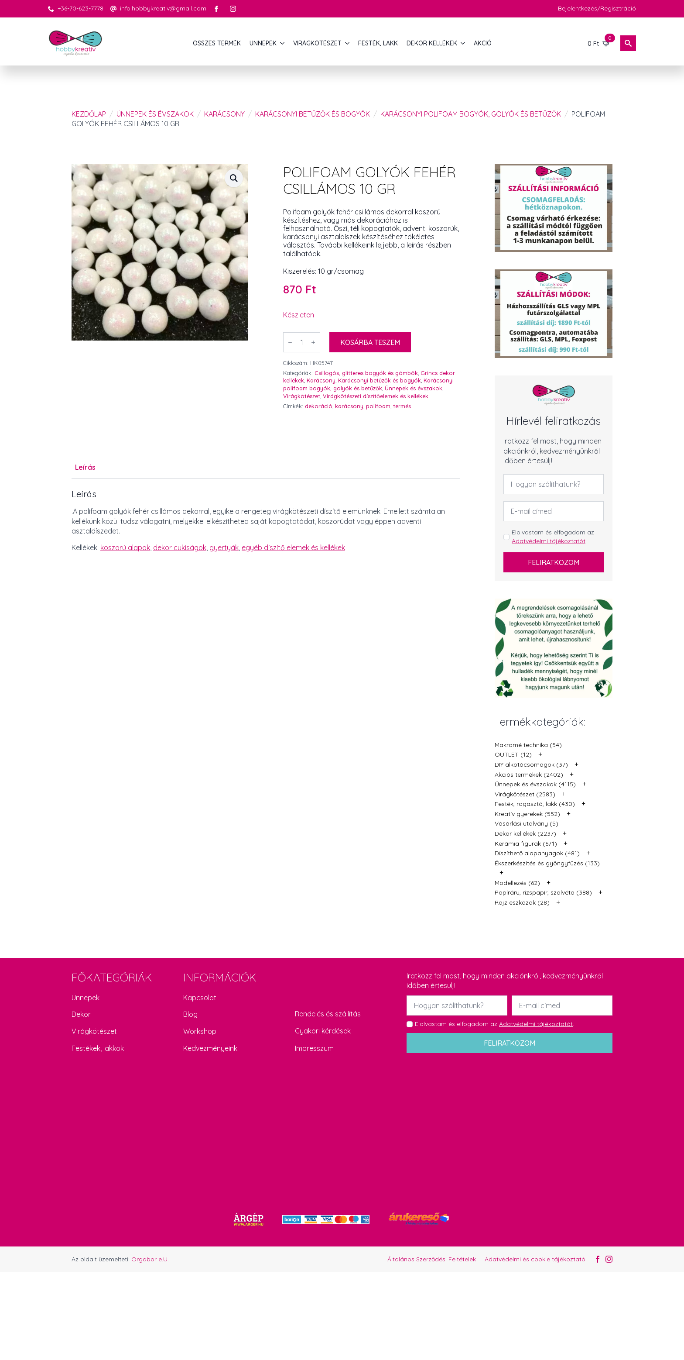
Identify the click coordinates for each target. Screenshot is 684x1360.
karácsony (349, 406)
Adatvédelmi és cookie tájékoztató (535, 1259)
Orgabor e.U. (150, 1259)
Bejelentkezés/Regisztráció (597, 8)
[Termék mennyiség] (301, 342)
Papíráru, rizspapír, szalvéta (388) (543, 892)
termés (402, 406)
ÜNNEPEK (263, 43)
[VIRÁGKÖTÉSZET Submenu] (348, 43)
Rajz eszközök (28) (522, 902)
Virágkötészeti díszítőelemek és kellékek (375, 396)
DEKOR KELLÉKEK (432, 43)
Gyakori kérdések (323, 1030)
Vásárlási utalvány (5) (526, 823)
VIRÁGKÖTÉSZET (317, 43)
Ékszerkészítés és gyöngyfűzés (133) (547, 863)
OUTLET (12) (513, 754)
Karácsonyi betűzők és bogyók (312, 114)
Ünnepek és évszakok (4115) (535, 784)
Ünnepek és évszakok (155, 114)
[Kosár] (599, 43)
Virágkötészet (301, 396)
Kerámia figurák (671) (526, 843)
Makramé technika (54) (528, 745)
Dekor (81, 1014)
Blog (190, 1014)
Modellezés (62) (517, 883)
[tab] (85, 467)
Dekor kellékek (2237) (525, 833)
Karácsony (224, 114)
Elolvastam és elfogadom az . (553, 536)
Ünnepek (85, 997)
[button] (234, 178)
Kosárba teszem (370, 342)
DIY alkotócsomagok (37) (531, 764)
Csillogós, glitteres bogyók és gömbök (366, 372)
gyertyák (224, 547)
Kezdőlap (89, 114)
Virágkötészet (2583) (525, 794)
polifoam (378, 406)
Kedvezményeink (210, 1048)
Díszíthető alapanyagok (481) (537, 853)
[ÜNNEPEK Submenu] (283, 43)
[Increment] (313, 342)
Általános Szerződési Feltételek (431, 1259)
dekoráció (318, 406)
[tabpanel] (266, 521)
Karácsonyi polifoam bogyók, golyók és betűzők (470, 114)
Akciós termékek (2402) (529, 774)
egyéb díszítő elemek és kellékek (293, 547)
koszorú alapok (125, 547)
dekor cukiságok (179, 547)
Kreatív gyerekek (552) (527, 814)
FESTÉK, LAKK (378, 43)
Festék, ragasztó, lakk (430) (535, 804)
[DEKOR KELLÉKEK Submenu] (463, 43)
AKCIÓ (483, 43)
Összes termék (217, 43)
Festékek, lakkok (98, 1048)
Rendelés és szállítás (328, 1013)
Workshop (199, 1031)
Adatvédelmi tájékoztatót (548, 541)
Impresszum (314, 1048)
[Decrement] (290, 342)
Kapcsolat (199, 997)
